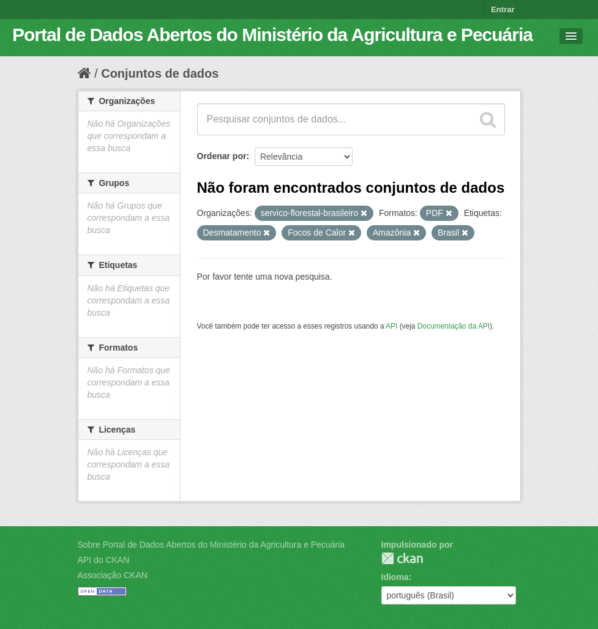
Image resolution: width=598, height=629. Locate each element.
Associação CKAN (113, 575)
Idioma (395, 577)
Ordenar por (222, 156)
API (391, 326)
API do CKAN (104, 560)
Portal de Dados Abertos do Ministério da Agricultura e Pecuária (272, 34)
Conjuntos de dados (160, 73)
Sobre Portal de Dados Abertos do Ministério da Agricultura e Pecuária (211, 544)
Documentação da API (453, 326)
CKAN (402, 558)
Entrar (502, 9)
